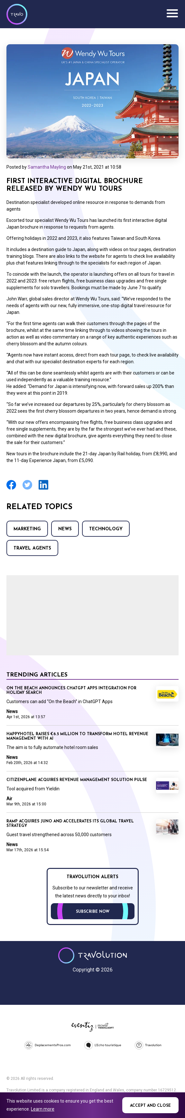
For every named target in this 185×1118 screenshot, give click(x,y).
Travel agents (32, 548)
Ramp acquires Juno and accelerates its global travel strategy (70, 824)
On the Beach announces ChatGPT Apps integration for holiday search (71, 690)
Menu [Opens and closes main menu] (172, 13)
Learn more (42, 1109)
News (65, 529)
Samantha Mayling (47, 167)
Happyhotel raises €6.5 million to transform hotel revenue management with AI (77, 736)
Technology (106, 529)
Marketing (27, 529)
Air (9, 799)
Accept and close (150, 1106)
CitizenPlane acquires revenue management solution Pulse (76, 780)
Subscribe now (92, 912)
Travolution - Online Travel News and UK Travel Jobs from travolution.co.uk (92, 955)
